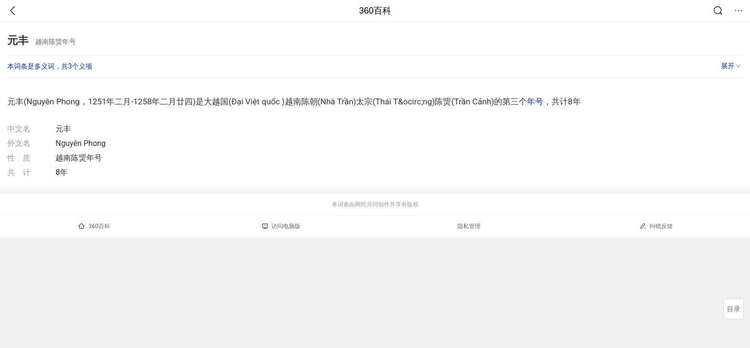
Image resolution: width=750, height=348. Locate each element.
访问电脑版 (281, 226)
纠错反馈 (656, 226)
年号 (535, 101)
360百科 (375, 10)
